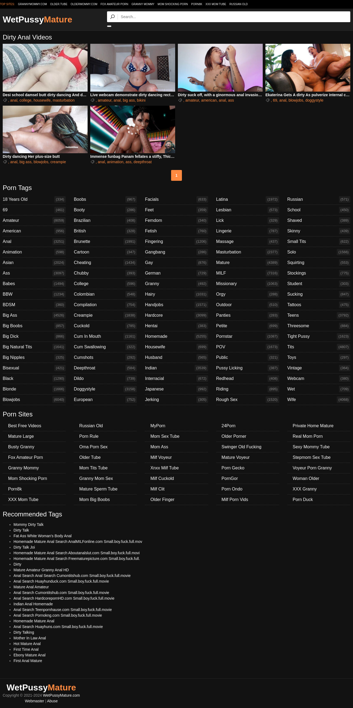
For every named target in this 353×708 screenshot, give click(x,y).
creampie (58, 162)
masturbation (64, 100)
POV (247, 347)
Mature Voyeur (236, 457)
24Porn (229, 425)
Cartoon (105, 252)
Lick (247, 220)
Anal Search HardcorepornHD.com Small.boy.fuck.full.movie (64, 598)
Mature (247, 262)
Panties (247, 315)
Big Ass (34, 315)
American (34, 231)
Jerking (176, 399)
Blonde (34, 389)
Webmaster (34, 701)
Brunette (105, 241)
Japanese (176, 389)
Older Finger (162, 499)
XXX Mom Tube (215, 4)
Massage (247, 241)
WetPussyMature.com (61, 695)
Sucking (318, 294)
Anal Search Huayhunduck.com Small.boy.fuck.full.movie (61, 581)
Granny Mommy (142, 4)
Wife (318, 399)
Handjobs (176, 305)
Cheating (105, 262)
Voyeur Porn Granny (312, 468)
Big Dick (34, 336)
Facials (176, 199)
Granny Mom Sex (96, 478)
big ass (129, 100)
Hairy (176, 294)
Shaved (318, 220)
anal (13, 100)
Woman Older (306, 478)
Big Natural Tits (34, 347)
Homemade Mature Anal (34, 621)
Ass (34, 273)
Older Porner (234, 436)
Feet (176, 210)
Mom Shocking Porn (173, 4)
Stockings (318, 273)
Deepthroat (105, 368)
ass (231, 100)
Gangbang (176, 252)
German (176, 273)
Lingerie (247, 231)
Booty (105, 210)
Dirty (17, 564)
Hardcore (176, 315)
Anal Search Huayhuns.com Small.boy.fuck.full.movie (58, 626)
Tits (318, 347)
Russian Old (238, 4)
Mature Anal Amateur (31, 587)
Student (318, 283)
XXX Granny (305, 489)
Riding (247, 389)
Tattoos (318, 305)
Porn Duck (303, 499)
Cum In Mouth (105, 336)
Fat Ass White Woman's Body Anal (43, 536)
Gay (176, 262)
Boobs (105, 199)
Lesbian (247, 210)
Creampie (105, 315)
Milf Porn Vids (235, 499)
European (105, 399)
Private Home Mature (313, 425)
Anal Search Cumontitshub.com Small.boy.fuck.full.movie (61, 592)
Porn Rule (88, 436)
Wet (318, 389)
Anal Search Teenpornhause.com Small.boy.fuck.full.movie (63, 609)
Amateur (34, 220)
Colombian (105, 294)
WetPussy (37, 19)
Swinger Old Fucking (242, 447)
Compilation (105, 305)
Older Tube (90, 457)
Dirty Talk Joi (24, 547)
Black (34, 378)
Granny (176, 283)
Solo (318, 252)
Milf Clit (157, 489)
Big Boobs (34, 326)
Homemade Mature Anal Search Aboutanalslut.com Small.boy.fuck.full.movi (77, 553)
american (209, 100)
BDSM (34, 305)
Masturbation (247, 252)
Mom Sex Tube (164, 436)
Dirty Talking (24, 632)
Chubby (105, 273)
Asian (34, 262)
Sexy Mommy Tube (311, 447)
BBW (34, 294)
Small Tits (318, 241)
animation (115, 162)
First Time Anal (26, 649)
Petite (247, 326)
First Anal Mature (28, 661)
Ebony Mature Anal (29, 655)
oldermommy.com (84, 4)
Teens (318, 315)
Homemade (176, 336)
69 (275, 100)
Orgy (247, 294)
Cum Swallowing (105, 347)
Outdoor (247, 305)
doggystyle (314, 100)
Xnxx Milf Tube (164, 468)
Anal (34, 241)
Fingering (176, 241)
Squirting (318, 262)
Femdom (176, 220)
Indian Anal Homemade (33, 604)
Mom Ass (159, 447)
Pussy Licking (247, 368)
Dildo (105, 378)
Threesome (318, 326)
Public (247, 357)
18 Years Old (34, 199)
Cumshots (105, 357)
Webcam (318, 378)
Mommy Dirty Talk (29, 524)
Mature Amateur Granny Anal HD (41, 570)
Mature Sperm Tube (98, 489)
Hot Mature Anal (27, 644)
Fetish (176, 231)
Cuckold (105, 326)
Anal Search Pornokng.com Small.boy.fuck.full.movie (58, 615)
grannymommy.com (32, 4)
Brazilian (105, 220)
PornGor (230, 478)
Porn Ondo (232, 489)
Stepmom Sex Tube (312, 457)
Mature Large (21, 436)
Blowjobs (34, 399)
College (105, 283)
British (105, 231)
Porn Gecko (233, 468)
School (318, 210)
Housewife (176, 347)
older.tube (58, 4)
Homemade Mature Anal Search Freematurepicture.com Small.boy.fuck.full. (77, 558)
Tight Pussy (318, 336)
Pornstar (247, 336)
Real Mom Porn (308, 436)
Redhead (247, 378)
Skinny (318, 231)
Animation (34, 252)
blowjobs (295, 100)
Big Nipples (34, 357)
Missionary (247, 283)
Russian (318, 199)
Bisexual (34, 368)
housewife (42, 100)
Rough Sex (247, 399)
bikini (141, 100)
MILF (247, 273)
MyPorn (157, 425)
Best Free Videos (24, 425)
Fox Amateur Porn (114, 4)
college (25, 100)
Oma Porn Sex (93, 447)
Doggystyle (105, 389)
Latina (247, 199)
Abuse (52, 701)
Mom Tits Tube (93, 468)
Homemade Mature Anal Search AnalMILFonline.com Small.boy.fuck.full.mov (78, 541)
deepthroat (143, 162)
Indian (176, 368)
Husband (176, 357)
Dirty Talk (21, 530)
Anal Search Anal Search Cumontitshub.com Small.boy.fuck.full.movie (72, 575)
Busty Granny (21, 447)
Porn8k (196, 4)
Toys (318, 357)
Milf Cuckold (162, 478)
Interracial (176, 378)
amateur (105, 100)
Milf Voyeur (161, 457)
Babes (34, 283)
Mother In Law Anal (30, 638)
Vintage (318, 368)
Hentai (176, 326)
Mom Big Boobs (94, 499)
